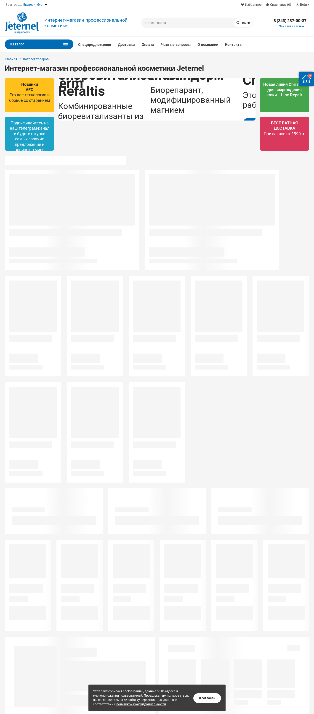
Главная (11, 59)
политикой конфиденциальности (141, 702)
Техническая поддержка (23, 680)
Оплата (148, 44)
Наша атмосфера (18, 674)
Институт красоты (69, 646)
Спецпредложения (94, 44)
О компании (207, 44)
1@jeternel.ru (171, 661)
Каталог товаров (36, 59)
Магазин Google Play (259, 665)
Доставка (126, 44)
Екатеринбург (33, 4)
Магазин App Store (258, 676)
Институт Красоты (120, 652)
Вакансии (12, 652)
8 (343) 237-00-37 (290, 20)
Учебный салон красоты (74, 652)
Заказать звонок (292, 26)
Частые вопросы (176, 44)
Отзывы (11, 669)
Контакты (233, 44)
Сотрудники (14, 657)
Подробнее (97, 147)
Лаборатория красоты (123, 646)
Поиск (245, 23)
